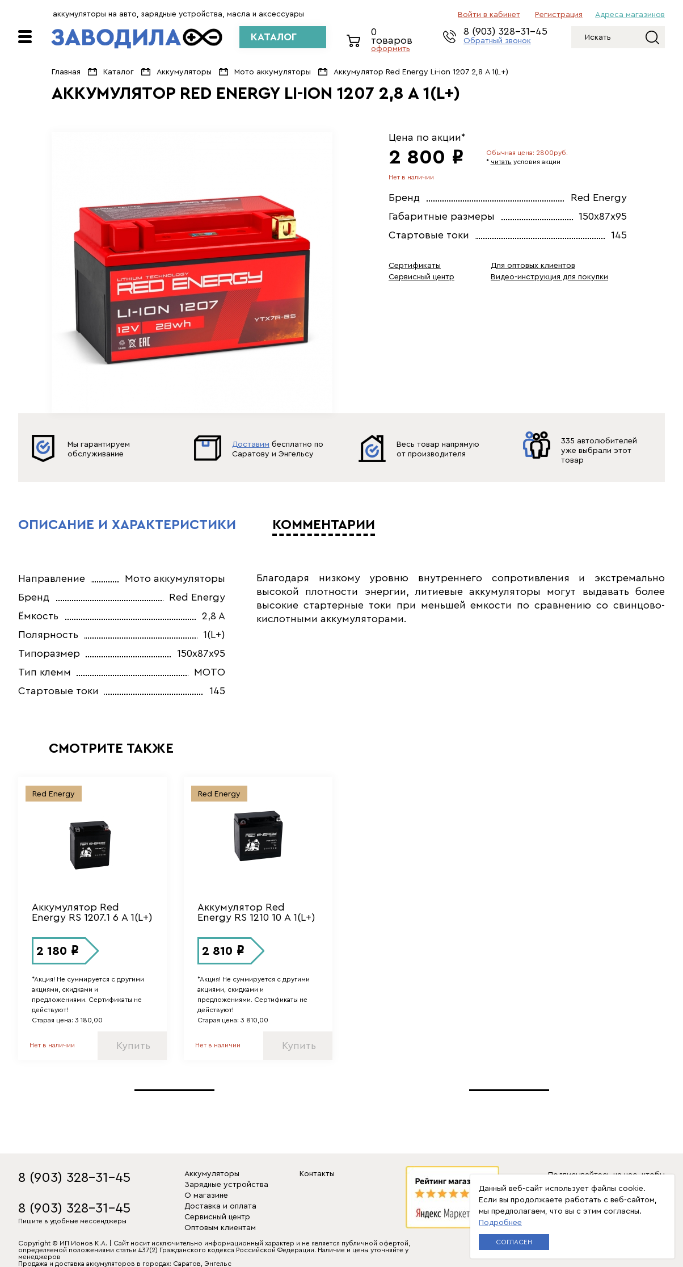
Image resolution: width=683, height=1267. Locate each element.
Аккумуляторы (184, 72)
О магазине (206, 1195)
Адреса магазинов (630, 15)
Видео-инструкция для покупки (549, 277)
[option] (192, 272)
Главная (66, 72)
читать (501, 161)
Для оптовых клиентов (533, 266)
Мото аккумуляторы (272, 72)
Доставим (250, 444)
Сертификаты (415, 266)
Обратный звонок (497, 41)
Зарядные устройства (226, 1185)
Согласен (514, 1242)
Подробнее (500, 1223)
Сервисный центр (421, 277)
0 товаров (395, 40)
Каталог (118, 72)
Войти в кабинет (489, 15)
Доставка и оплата (220, 1206)
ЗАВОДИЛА (136, 38)
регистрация (559, 15)
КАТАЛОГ (274, 37)
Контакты (317, 1174)
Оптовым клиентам (220, 1228)
